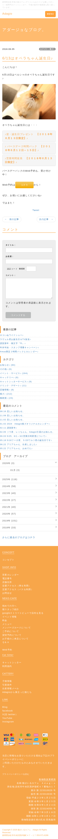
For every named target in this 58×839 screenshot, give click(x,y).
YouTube (7, 718)
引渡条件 (7, 685)
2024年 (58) (9, 486)
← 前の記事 (12, 219)
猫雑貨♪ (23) (6, 398)
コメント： (11, 275)
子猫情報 (7, 681)
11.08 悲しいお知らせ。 (12, 415)
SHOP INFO (9, 567)
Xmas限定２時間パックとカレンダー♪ (19, 351)
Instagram (8, 721)
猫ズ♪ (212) (6, 394)
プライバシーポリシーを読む (15, 774)
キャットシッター (11, 662)
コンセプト (8, 559)
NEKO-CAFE (9, 598)
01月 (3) (11, 470)
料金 (4, 620)
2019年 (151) (9, 520)
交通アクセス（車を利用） (16, 585)
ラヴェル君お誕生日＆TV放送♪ (15, 339)
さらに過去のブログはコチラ (18, 537)
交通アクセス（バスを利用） (17, 589)
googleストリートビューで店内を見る (22, 613)
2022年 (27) (9, 500)
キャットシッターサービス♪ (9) (16, 381)
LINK (5, 699)
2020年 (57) (9, 514)
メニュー (7, 624)
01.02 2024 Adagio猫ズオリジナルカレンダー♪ (25, 424)
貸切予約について (11, 635)
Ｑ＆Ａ (5, 642)
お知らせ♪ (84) (7, 365)
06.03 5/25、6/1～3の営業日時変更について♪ (23, 436)
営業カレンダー (10, 575)
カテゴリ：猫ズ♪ (47, 49)
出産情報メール (10, 688)
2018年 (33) (9, 527)
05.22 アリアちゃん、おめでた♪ (16, 448)
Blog (5, 707)
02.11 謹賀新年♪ (8, 428)
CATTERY (8, 673)
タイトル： (11, 245)
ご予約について (10, 631)
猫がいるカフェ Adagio (28, 830)
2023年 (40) (9, 493)
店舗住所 (7, 582)
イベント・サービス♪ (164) (14, 373)
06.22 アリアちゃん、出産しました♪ (18, 444)
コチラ (24, 185)
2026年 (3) (8, 463)
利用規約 (7, 666)
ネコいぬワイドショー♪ (12, 335)
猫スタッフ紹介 (10, 609)
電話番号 (7, 578)
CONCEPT (8, 552)
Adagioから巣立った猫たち (17, 692)
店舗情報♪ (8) (7, 390)
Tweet (35, 210)
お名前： (10, 256)
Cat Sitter (7, 655)
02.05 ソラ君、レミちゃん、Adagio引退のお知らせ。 (27, 432)
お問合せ (7, 593)
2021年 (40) (9, 507)
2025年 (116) (9, 479)
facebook (7, 710)
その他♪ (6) (6, 369)
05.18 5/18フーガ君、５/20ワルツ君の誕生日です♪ (26, 440)
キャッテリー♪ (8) (9, 377)
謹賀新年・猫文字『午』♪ (13, 343)
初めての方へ (9, 606)
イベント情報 (9, 616)
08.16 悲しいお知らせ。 (12, 411)
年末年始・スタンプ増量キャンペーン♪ (19, 347)
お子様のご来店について (15, 638)
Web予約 (7, 649)
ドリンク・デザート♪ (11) (13, 385)
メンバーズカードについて (16, 627)
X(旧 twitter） (10, 714)
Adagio (7, 13)
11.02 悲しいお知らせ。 (12, 420)
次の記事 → (46, 219)
